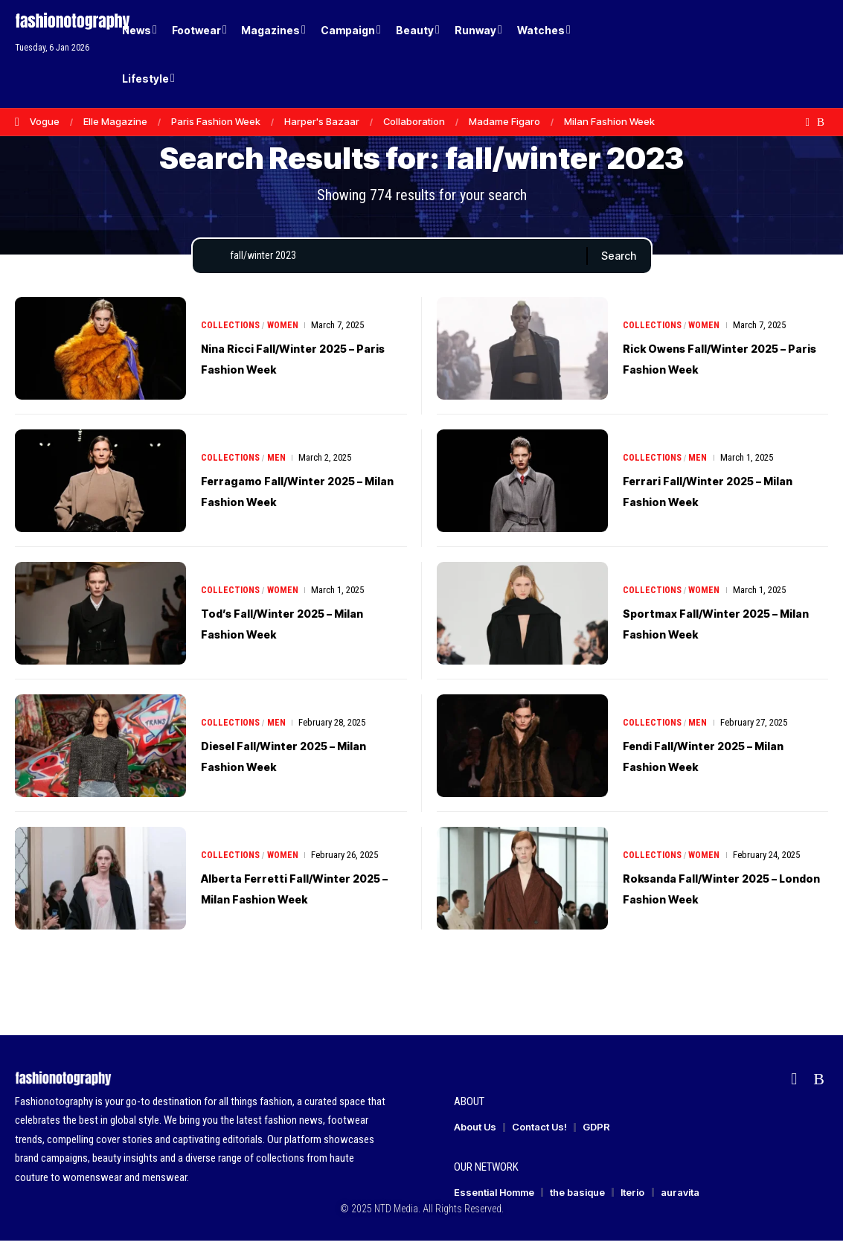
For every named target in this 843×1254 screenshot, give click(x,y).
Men (279, 470)
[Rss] (820, 122)
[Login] (760, 54)
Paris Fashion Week (215, 121)
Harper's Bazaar (321, 121)
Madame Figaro (504, 121)
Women (285, 338)
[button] (791, 54)
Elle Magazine (115, 121)
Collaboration (414, 121)
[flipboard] (807, 122)
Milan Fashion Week (609, 121)
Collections (231, 338)
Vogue (45, 121)
